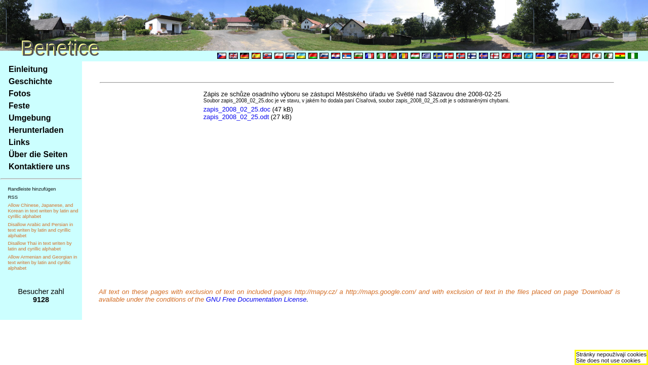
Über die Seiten (38, 154)
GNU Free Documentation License (256, 299)
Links (19, 142)
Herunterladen (36, 130)
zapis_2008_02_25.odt (236, 117)
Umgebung (30, 118)
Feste (19, 105)
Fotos (20, 93)
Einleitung (28, 69)
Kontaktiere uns (39, 166)
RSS (13, 197)
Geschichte (30, 81)
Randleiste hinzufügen (32, 189)
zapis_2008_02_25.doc (237, 109)
